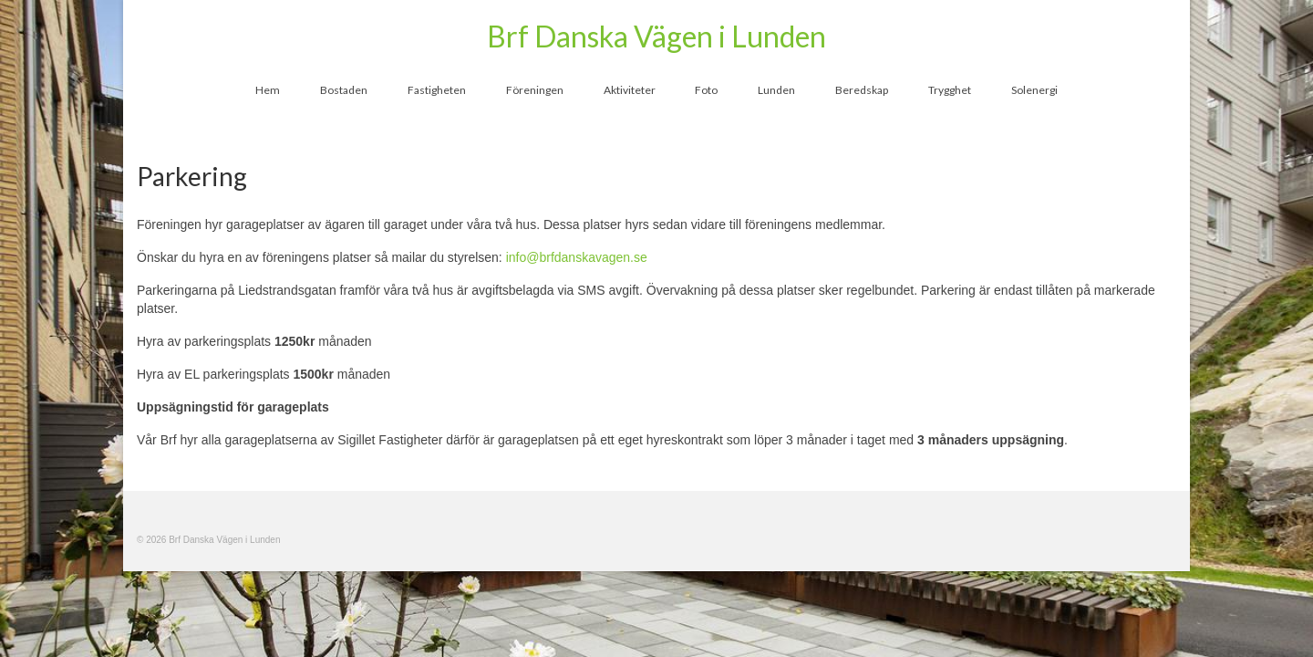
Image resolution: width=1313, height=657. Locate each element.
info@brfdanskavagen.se (576, 257)
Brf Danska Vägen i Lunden (656, 36)
